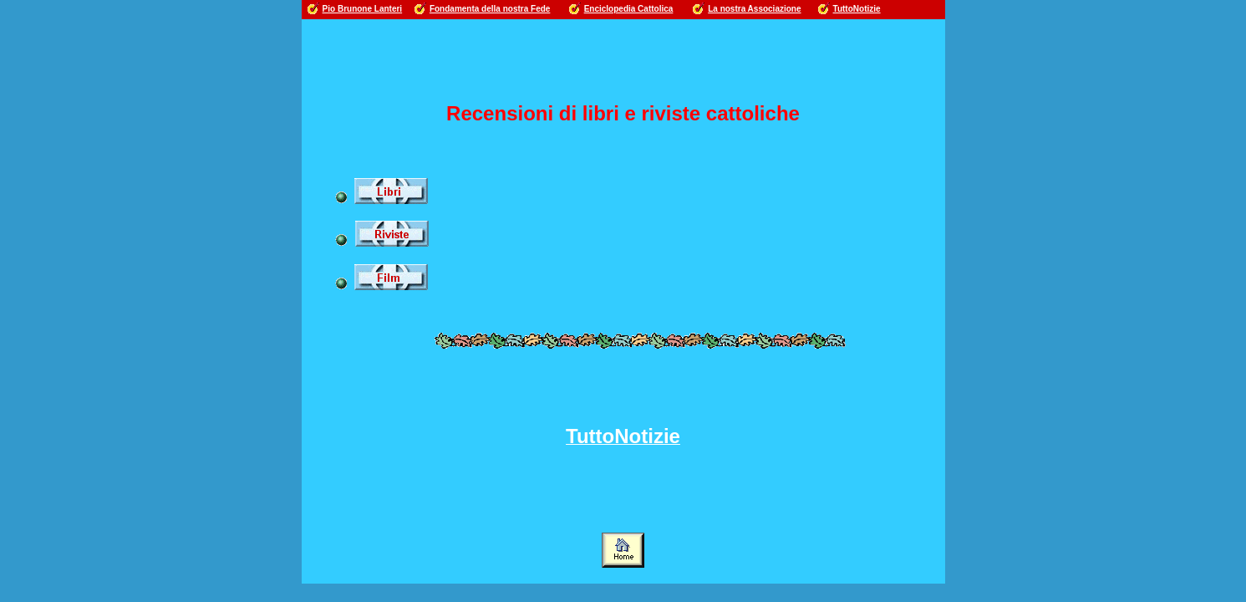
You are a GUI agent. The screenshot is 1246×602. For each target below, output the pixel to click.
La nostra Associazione (754, 8)
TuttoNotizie (857, 8)
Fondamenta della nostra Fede (490, 8)
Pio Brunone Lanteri (363, 8)
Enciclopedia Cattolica (629, 8)
